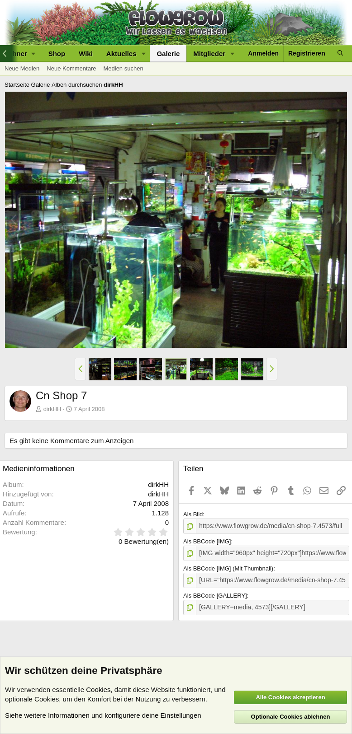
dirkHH (52, 409)
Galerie (168, 53)
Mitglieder (209, 53)
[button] (143, 53)
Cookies (98, 689)
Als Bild (193, 514)
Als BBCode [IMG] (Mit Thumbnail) (228, 567)
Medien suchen (123, 68)
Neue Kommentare (71, 68)
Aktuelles (121, 53)
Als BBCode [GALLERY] (215, 593)
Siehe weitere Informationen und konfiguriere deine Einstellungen (103, 715)
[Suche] (340, 53)
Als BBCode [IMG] (207, 541)
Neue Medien (22, 68)
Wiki (86, 53)
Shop (57, 53)
